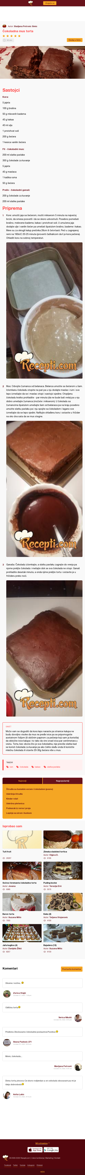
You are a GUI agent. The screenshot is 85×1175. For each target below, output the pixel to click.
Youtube (22, 1165)
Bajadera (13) (62, 938)
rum (11, 767)
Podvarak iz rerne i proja (18, 808)
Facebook (7, 1165)
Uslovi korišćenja (37, 1158)
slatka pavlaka (53, 767)
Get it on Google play (51, 1149)
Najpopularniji (62, 781)
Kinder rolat (12, 798)
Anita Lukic (18, 1094)
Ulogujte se (49, 3)
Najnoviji (22, 781)
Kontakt (57, 1158)
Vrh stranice (41, 1143)
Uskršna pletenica (15, 803)
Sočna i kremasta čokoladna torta (22, 876)
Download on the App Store (35, 1149)
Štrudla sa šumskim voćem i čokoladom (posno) (29, 789)
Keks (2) (62, 907)
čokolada (24, 767)
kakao (37, 767)
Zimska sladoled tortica (62, 844)
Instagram (31, 1165)
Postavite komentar (71, 969)
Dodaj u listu (75, 40)
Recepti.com (5, 1158)
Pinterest (40, 1165)
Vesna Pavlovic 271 (22, 1042)
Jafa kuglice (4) (22, 938)
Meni (42, 1172)
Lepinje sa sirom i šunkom (19, 813)
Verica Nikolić (65, 1017)
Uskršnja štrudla (14, 794)
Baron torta (22, 907)
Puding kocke (62, 876)
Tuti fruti (22, 844)
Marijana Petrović (63, 1066)
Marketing (49, 1158)
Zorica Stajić (19, 993)
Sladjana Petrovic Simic (25, 26)
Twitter (15, 1165)
